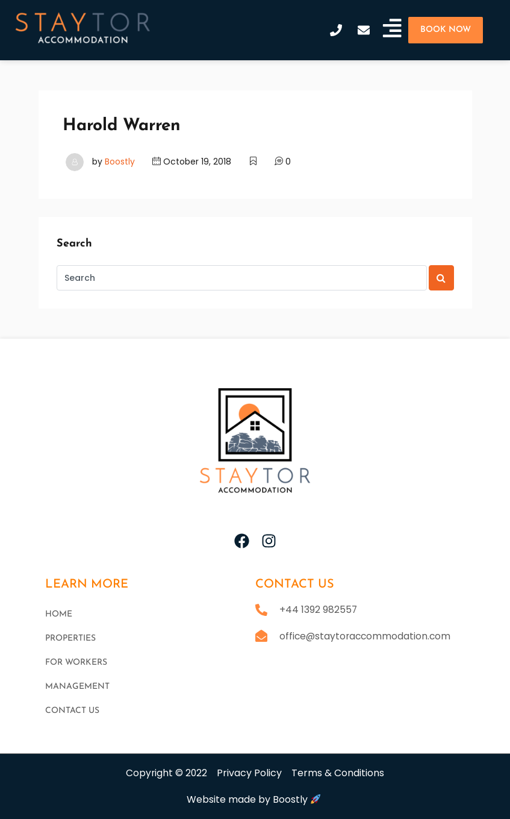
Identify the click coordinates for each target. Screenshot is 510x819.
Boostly (120, 161)
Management (77, 686)
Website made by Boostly (253, 799)
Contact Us (72, 710)
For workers (76, 662)
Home (58, 614)
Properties (70, 638)
